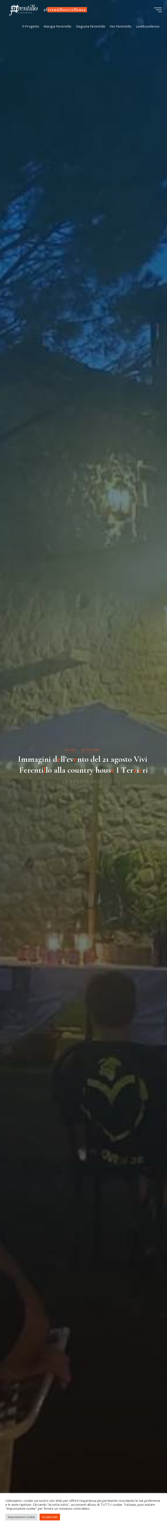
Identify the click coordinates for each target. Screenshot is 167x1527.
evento (70, 749)
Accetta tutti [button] (49, 1517)
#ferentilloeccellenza (66, 10)
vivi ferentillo (90, 749)
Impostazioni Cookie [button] (21, 1517)
